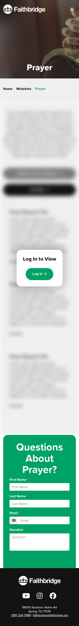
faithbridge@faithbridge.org (50, 615)
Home (7, 88)
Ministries (23, 88)
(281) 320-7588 (21, 615)
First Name (17, 479)
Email (13, 513)
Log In (39, 274)
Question (16, 529)
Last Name (17, 496)
